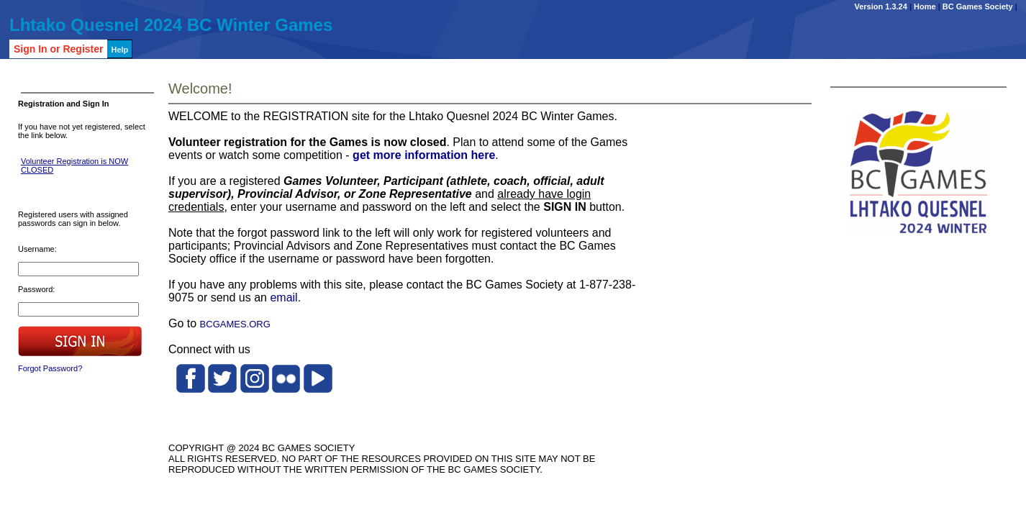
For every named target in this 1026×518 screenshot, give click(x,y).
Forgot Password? (50, 368)
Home (925, 6)
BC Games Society (978, 6)
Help (119, 49)
